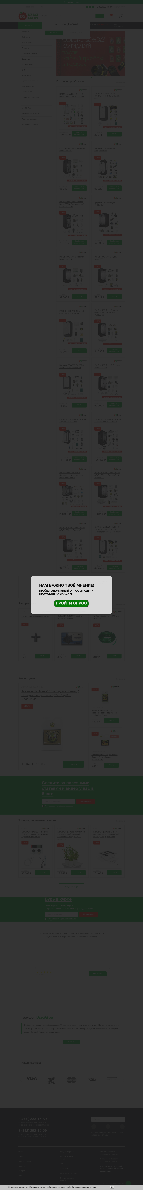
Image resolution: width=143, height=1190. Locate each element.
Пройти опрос (71, 603)
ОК (112, 1187)
